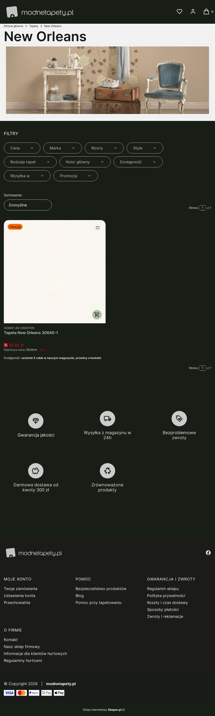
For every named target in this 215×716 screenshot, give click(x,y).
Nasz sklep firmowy (22, 646)
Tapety (33, 26)
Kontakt (11, 639)
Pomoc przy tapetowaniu (98, 602)
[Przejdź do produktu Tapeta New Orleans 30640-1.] (55, 271)
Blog (80, 595)
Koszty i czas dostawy (167, 602)
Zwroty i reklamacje (165, 616)
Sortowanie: (13, 195)
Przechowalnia (17, 602)
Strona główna (13, 26)
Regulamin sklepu (163, 588)
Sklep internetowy (102, 709)
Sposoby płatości (163, 609)
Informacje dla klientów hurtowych (35, 653)
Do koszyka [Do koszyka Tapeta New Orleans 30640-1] (97, 314)
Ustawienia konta (19, 595)
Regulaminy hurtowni (23, 660)
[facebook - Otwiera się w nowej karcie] (208, 553)
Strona (193, 208)
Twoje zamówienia (20, 588)
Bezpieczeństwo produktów (101, 588)
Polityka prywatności (166, 595)
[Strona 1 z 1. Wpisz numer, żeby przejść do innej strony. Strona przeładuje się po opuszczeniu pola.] (202, 207)
